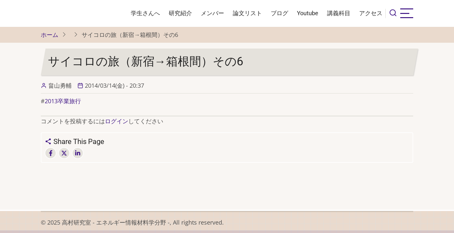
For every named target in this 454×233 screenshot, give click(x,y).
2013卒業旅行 (63, 101)
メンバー (212, 13)
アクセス (370, 13)
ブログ (279, 13)
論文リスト (247, 13)
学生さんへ (145, 13)
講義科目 (338, 13)
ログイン (116, 121)
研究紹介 (180, 13)
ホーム (49, 35)
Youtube (307, 13)
